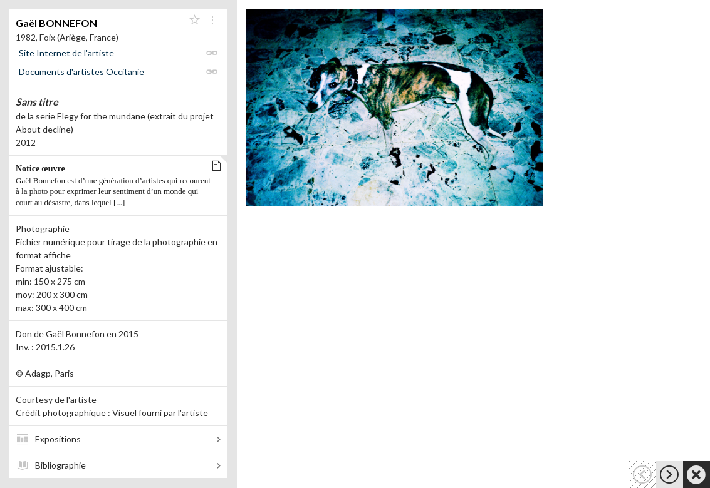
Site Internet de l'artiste (66, 53)
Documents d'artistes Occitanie (81, 71)
